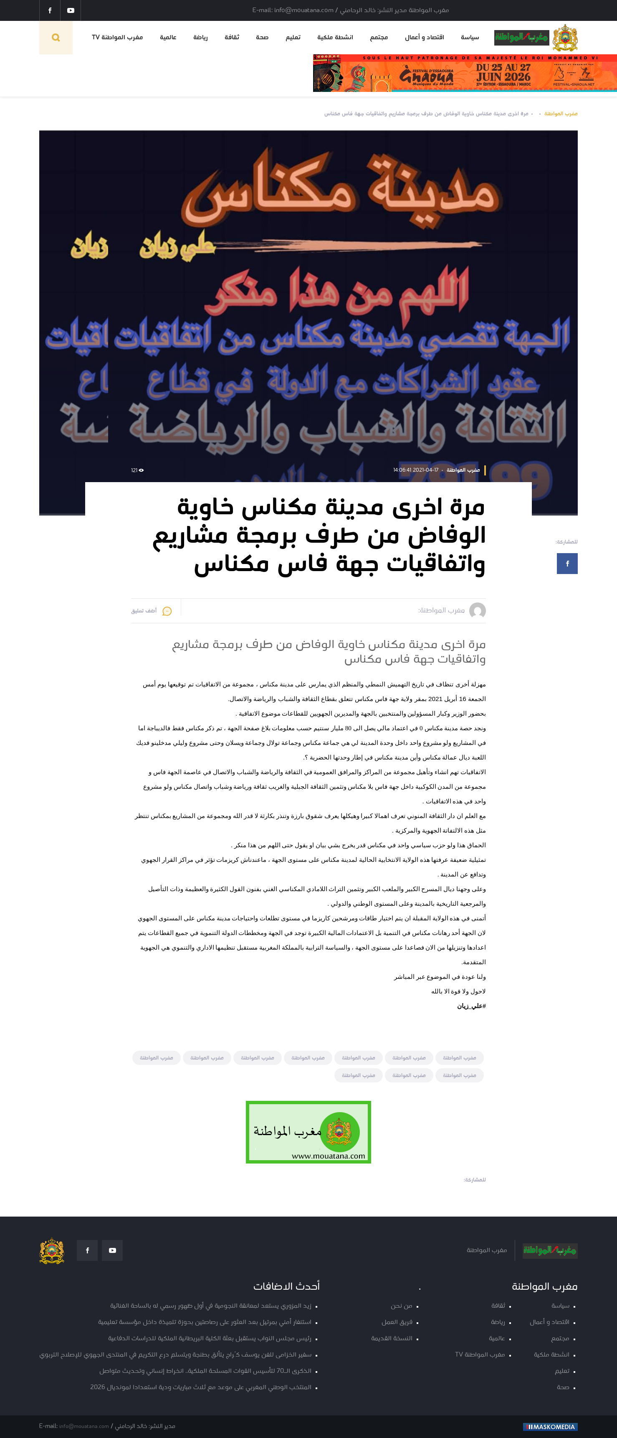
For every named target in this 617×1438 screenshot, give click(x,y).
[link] (471, 1005)
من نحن (401, 1306)
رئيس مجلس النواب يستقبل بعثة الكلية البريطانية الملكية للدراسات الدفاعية (209, 1339)
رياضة (200, 37)
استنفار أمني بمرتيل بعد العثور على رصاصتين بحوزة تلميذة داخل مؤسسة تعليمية (204, 1322)
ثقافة (232, 37)
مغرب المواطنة (561, 114)
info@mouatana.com (84, 1426)
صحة (262, 37)
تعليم (293, 37)
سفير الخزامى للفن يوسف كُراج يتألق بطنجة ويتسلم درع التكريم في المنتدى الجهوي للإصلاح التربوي (175, 1355)
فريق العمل (397, 1322)
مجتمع (379, 37)
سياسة (470, 37)
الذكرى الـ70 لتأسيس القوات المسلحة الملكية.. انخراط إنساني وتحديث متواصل (205, 1371)
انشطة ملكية (335, 37)
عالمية (168, 37)
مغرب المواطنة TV (117, 37)
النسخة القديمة (391, 1339)
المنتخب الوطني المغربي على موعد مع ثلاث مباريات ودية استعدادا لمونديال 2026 (200, 1387)
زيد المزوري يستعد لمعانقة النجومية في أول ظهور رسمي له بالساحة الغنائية (210, 1306)
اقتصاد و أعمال (424, 37)
